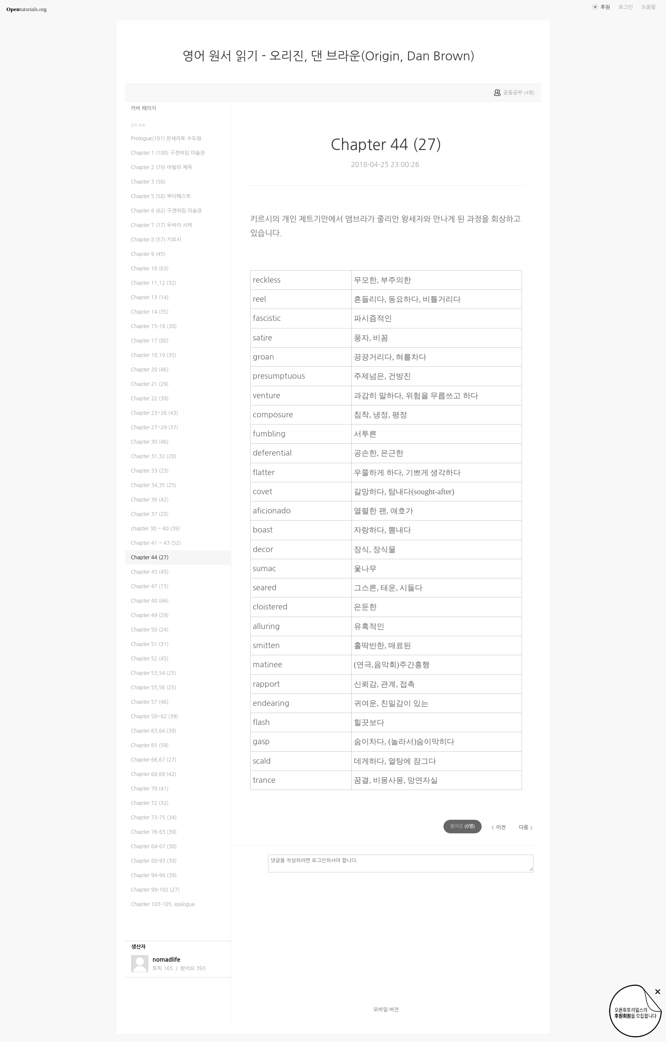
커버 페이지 (143, 108)
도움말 (648, 7)
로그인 (625, 7)
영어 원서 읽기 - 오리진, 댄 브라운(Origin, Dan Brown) (331, 56)
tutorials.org (26, 9)
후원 (605, 7)
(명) (462, 826)
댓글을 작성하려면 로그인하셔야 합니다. (400, 863)
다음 (523, 827)
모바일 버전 (386, 1009)
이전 (501, 827)
